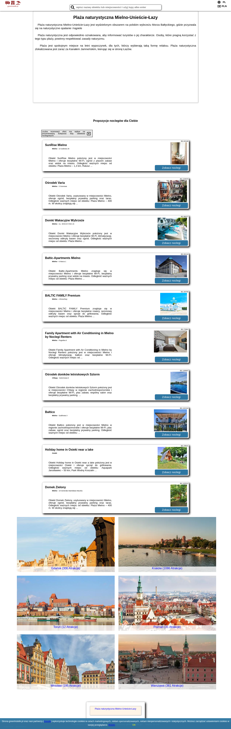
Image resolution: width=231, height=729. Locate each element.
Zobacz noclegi (171, 167)
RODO (111, 725)
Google (47, 721)
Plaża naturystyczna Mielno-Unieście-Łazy (115, 709)
